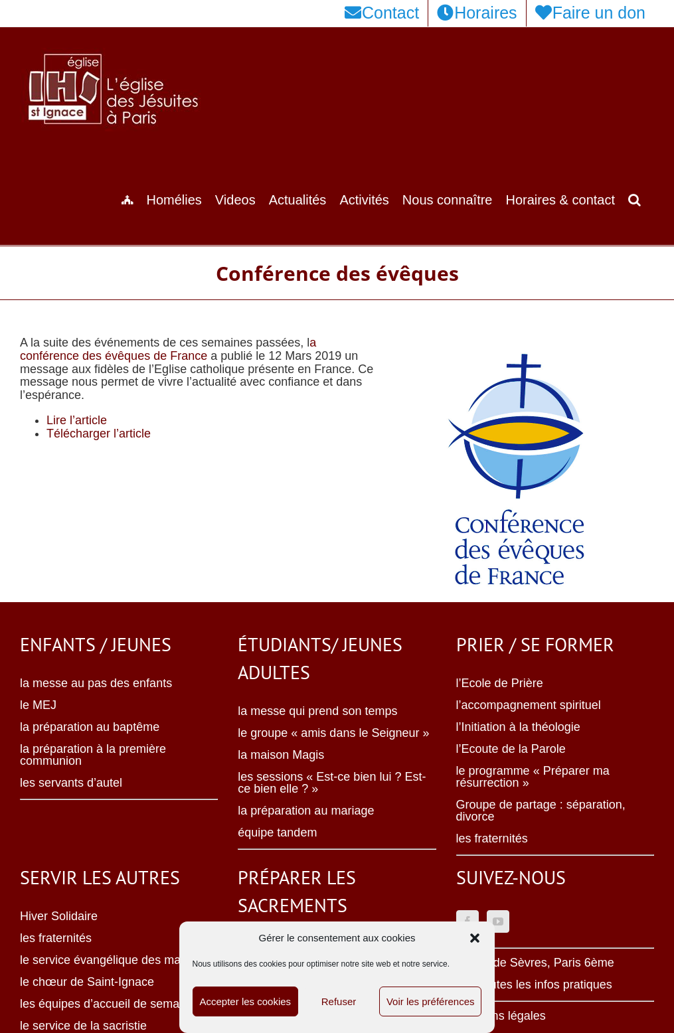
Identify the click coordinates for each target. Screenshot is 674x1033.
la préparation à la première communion (93, 755)
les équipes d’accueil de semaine (107, 1004)
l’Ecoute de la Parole (511, 749)
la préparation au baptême (89, 727)
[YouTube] (498, 921)
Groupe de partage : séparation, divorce (541, 811)
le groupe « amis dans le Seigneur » (333, 733)
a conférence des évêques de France (168, 349)
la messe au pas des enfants (96, 683)
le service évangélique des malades (114, 960)
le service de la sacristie (83, 1026)
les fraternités (492, 838)
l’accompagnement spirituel (528, 705)
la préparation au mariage (306, 811)
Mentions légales (501, 1016)
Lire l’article (76, 420)
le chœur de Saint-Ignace (87, 982)
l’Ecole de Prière (499, 683)
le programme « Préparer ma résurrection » (533, 777)
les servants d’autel (71, 783)
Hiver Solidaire (59, 916)
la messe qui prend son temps (317, 711)
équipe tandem (277, 832)
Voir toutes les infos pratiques (534, 985)
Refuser (339, 1001)
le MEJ (38, 705)
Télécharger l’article (98, 433)
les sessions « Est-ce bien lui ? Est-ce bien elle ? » (332, 783)
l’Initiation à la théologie (518, 727)
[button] (474, 938)
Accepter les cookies (246, 1001)
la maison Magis (281, 755)
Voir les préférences (430, 1001)
